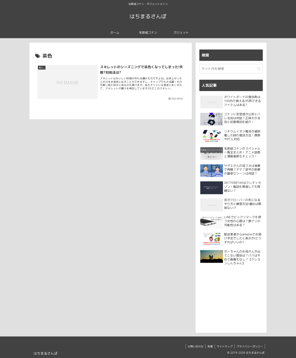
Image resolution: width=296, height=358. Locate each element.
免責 (210, 346)
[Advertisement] (231, 297)
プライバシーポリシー (250, 346)
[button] (259, 68)
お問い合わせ (196, 346)
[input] (231, 68)
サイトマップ (225, 346)
